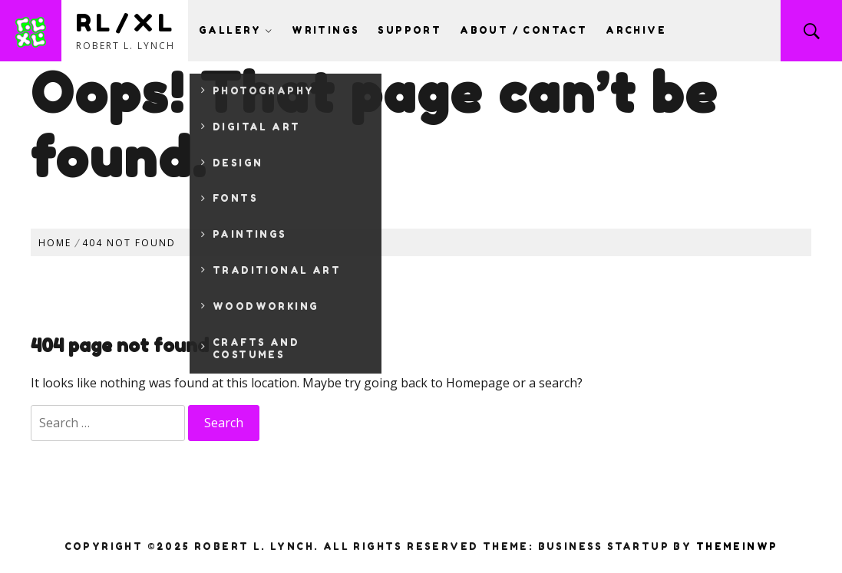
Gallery (236, 30)
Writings (325, 30)
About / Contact (523, 30)
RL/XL (126, 23)
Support (409, 30)
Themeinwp (737, 546)
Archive (636, 30)
